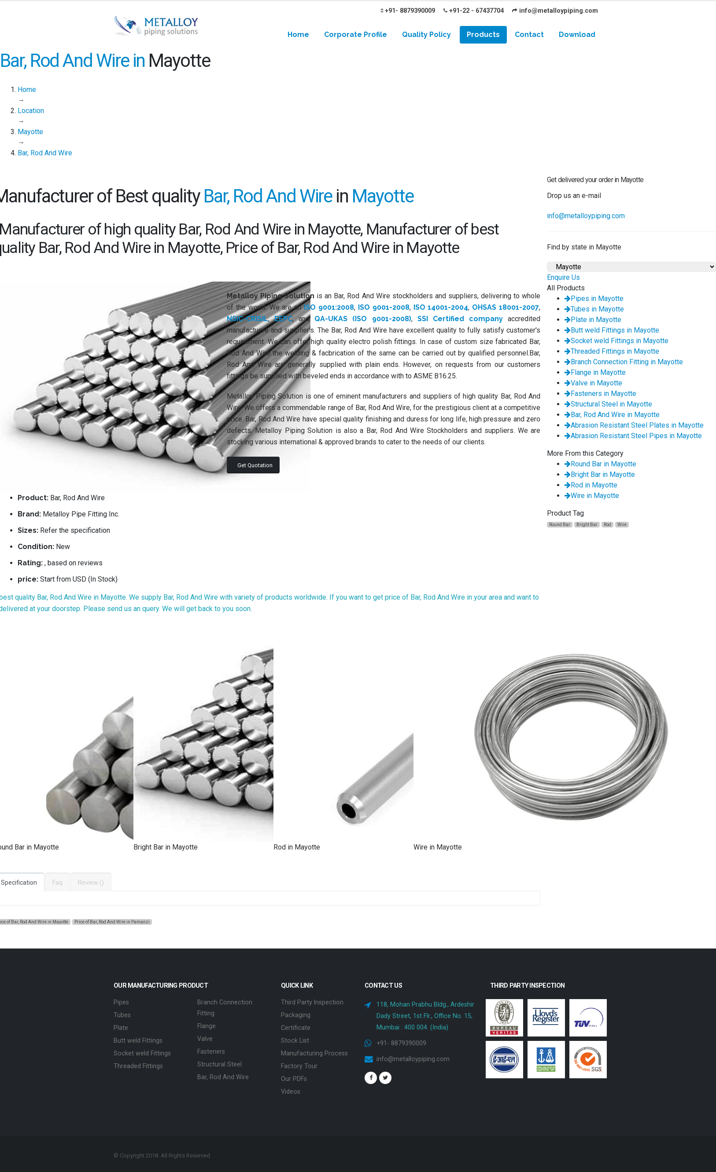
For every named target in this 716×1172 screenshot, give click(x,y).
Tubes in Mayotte (594, 309)
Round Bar (559, 524)
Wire (622, 524)
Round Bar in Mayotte (600, 464)
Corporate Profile (355, 34)
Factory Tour (299, 1063)
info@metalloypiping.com (555, 11)
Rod (607, 524)
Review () (91, 882)
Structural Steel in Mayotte (608, 404)
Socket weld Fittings (142, 1051)
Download (577, 34)
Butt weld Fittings (138, 1039)
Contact (529, 34)
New (63, 546)
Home (298, 34)
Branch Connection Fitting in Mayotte (624, 362)
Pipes (121, 1002)
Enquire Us (563, 277)
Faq (57, 882)
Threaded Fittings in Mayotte (612, 351)
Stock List (295, 1039)
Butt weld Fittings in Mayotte (612, 330)
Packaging (295, 1014)
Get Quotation (255, 465)
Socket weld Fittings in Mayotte (616, 341)
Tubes (122, 1014)
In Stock (102, 579)
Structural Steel (219, 1062)
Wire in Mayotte (592, 495)
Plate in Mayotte (593, 319)
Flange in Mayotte (595, 372)
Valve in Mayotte (593, 383)
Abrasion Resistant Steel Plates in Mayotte (634, 425)
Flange (206, 1025)
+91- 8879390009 (408, 11)
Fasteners (211, 1049)
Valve (205, 1037)
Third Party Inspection (312, 1002)
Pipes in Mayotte (594, 298)
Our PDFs (294, 1076)
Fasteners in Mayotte (600, 393)
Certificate (295, 1026)
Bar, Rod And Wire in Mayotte (612, 414)
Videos (290, 1088)
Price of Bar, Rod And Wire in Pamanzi (112, 921)
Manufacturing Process (314, 1051)
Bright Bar (587, 524)
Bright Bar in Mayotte (600, 474)
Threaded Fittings (138, 1063)
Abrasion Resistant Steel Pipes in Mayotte (633, 436)
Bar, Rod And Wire (223, 1074)
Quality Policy (426, 34)
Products (483, 34)
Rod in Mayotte (591, 485)
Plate (121, 1026)
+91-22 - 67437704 (473, 11)
